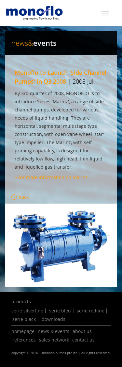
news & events (53, 331)
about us (82, 331)
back (24, 197)
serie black (24, 319)
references (24, 340)
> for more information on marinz (51, 177)
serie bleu (60, 311)
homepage (22, 331)
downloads (53, 319)
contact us (83, 340)
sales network (54, 340)
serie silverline (27, 311)
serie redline (90, 311)
